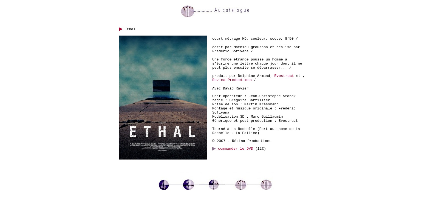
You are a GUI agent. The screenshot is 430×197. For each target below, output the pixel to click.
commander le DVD (232, 149)
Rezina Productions (232, 80)
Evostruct (284, 76)
